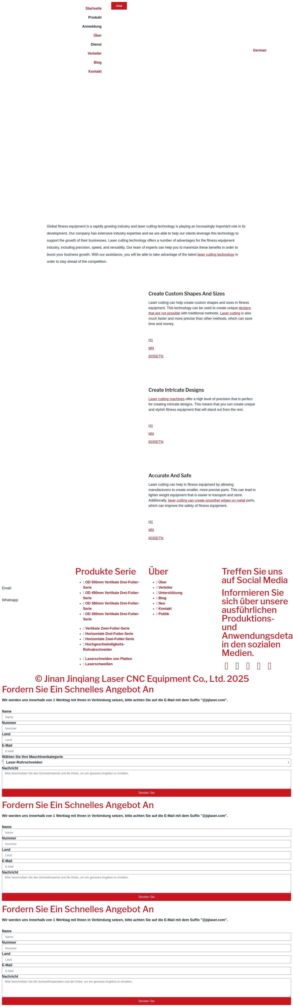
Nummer (9, 723)
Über (97, 35)
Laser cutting (230, 313)
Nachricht (10, 768)
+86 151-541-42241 (35, 600)
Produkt (94, 17)
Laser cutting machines (167, 399)
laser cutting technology (215, 254)
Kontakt (94, 71)
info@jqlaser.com (26, 588)
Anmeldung (91, 26)
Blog (97, 62)
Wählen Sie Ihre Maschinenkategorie (32, 757)
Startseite (93, 8)
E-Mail (7, 745)
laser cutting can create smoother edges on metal (206, 500)
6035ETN (156, 356)
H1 (151, 340)
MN (151, 348)
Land (6, 734)
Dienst (96, 44)
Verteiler (94, 53)
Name (7, 711)
